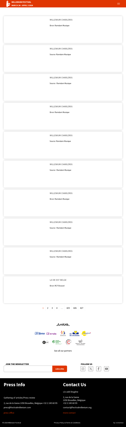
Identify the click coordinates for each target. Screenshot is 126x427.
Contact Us (74, 384)
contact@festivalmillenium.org (77, 407)
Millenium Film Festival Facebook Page (98, 368)
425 (68, 308)
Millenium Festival (14, 423)
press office (9, 413)
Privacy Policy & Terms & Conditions (67, 423)
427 (81, 308)
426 (75, 308)
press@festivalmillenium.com (17, 407)
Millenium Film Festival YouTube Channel (106, 368)
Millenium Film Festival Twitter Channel (90, 368)
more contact (69, 413)
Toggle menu (115, 3)
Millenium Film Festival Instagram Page (82, 368)
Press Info (14, 384)
